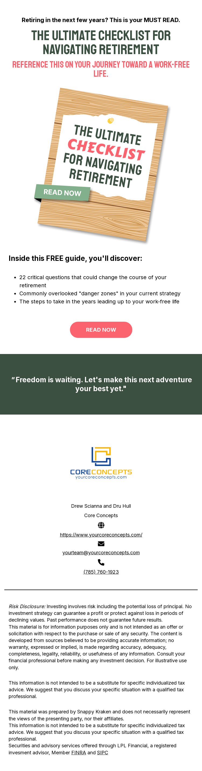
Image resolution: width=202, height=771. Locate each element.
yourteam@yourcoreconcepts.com (101, 552)
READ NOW (101, 330)
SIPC (102, 752)
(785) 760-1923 (101, 572)
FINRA (78, 752)
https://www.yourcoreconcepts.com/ (101, 535)
